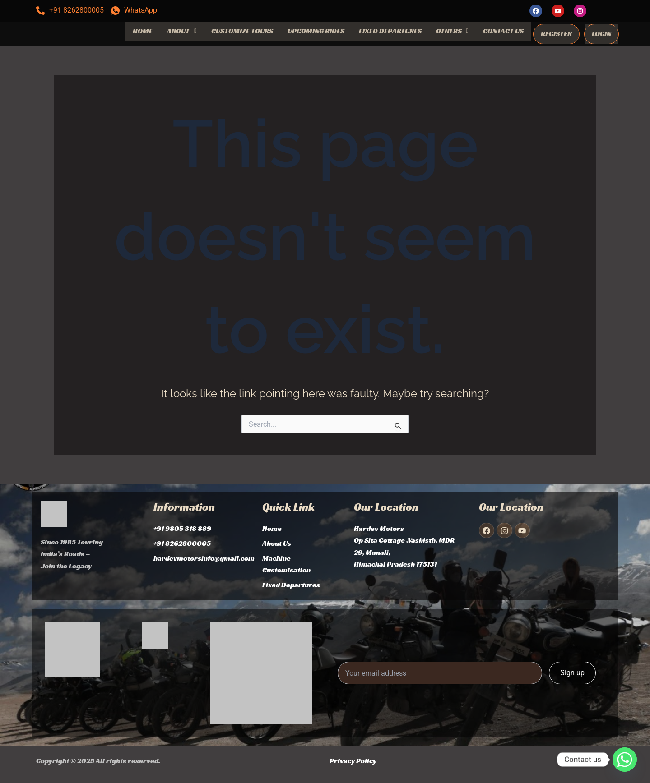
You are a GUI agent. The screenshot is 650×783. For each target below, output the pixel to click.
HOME (143, 31)
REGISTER (556, 33)
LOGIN (601, 33)
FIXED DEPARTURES (390, 31)
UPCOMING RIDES (316, 31)
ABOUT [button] (181, 31)
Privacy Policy (353, 760)
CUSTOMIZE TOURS (242, 31)
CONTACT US (503, 31)
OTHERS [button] (452, 31)
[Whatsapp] (625, 759)
